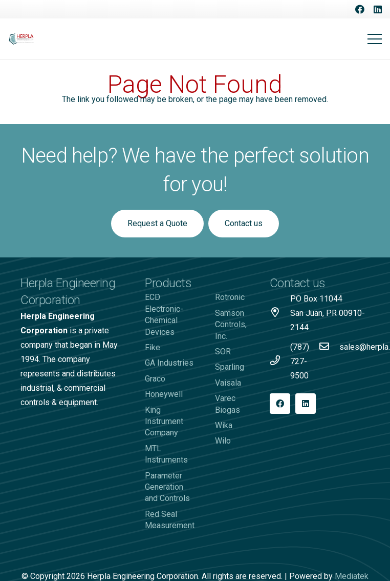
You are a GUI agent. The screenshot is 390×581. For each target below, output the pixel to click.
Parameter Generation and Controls (167, 487)
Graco (155, 379)
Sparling (229, 367)
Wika (223, 425)
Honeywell (164, 394)
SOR (223, 351)
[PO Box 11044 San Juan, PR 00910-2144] (280, 313)
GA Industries (169, 363)
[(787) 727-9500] (280, 361)
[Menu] (374, 39)
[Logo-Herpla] (21, 39)
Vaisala (228, 383)
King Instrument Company (164, 421)
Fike (152, 347)
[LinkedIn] (378, 9)
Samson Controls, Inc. (231, 324)
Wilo (223, 441)
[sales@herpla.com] (329, 347)
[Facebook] (359, 9)
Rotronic (230, 297)
